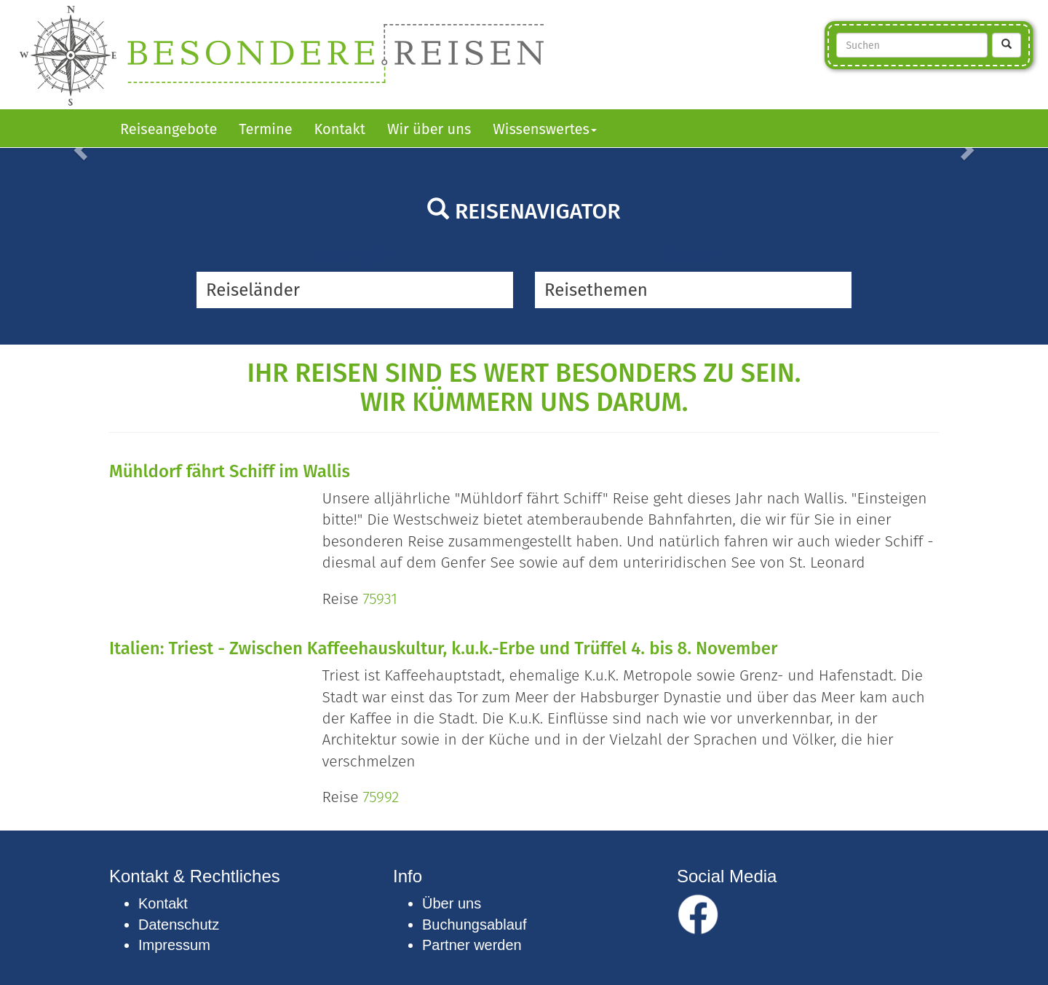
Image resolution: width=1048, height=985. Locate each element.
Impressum (174, 945)
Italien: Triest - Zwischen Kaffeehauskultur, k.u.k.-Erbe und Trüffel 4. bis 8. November (443, 648)
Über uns (451, 903)
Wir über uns (429, 129)
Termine (265, 129)
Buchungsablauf (474, 925)
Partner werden (472, 945)
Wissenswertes (545, 129)
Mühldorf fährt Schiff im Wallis (229, 471)
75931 (379, 598)
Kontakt (339, 129)
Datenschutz (178, 925)
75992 (380, 797)
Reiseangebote (168, 129)
